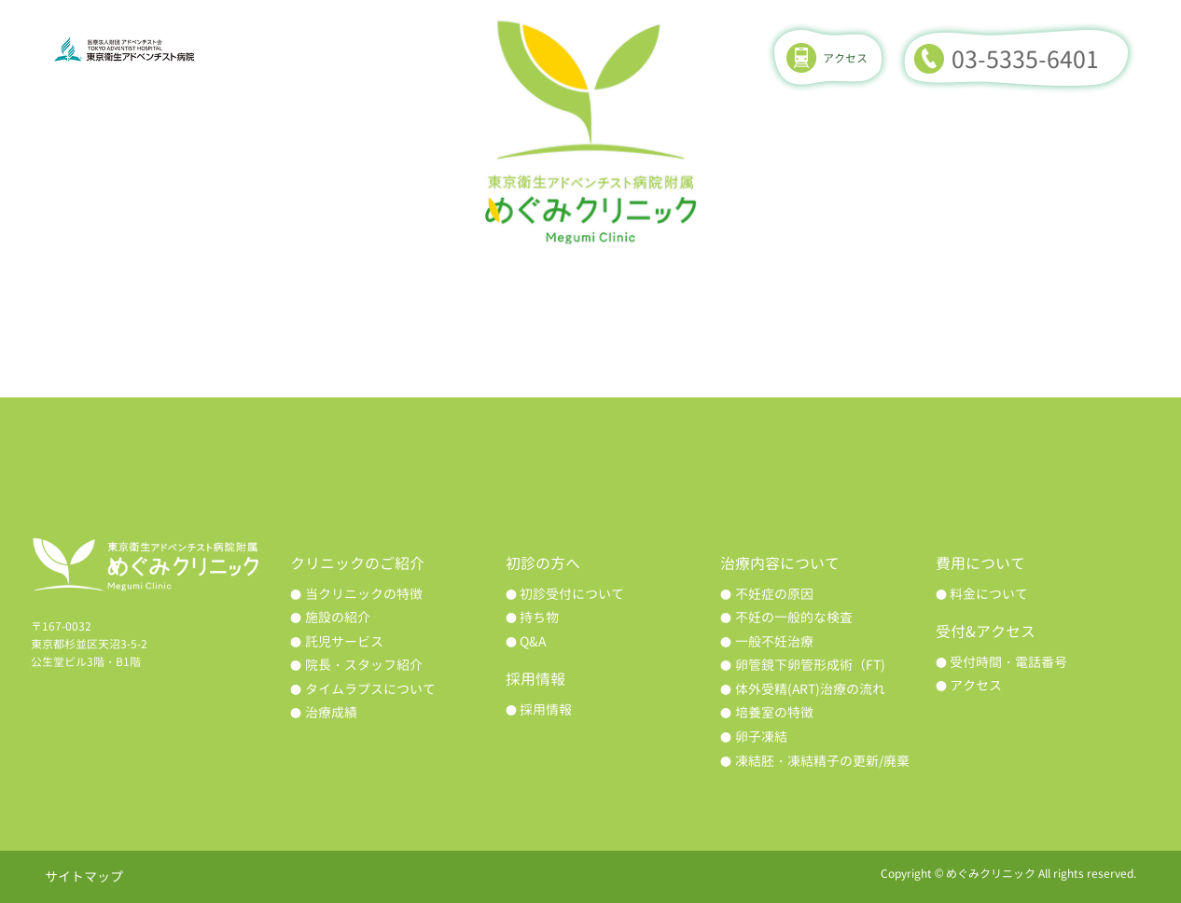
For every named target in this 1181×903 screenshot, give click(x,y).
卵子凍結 (761, 736)
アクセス (845, 58)
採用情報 (546, 709)
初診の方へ (372, 311)
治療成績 (809, 311)
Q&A (533, 641)
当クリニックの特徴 (364, 594)
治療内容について (591, 311)
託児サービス (344, 641)
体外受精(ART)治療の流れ (810, 689)
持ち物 (539, 617)
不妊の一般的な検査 (794, 617)
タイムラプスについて (370, 689)
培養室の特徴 (774, 712)
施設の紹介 (337, 617)
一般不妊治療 (774, 641)
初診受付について (572, 594)
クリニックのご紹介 (154, 311)
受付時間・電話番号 (1008, 662)
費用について (1028, 311)
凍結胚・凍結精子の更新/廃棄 (822, 761)
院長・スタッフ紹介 (364, 665)
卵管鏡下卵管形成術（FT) (810, 665)
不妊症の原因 (774, 594)
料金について (989, 594)
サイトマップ (84, 876)
